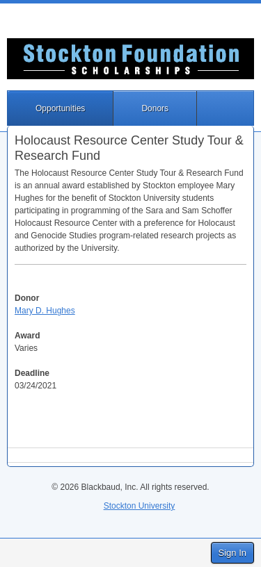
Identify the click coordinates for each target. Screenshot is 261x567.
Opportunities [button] (60, 108)
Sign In (232, 553)
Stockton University (139, 506)
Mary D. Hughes (45, 310)
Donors (154, 108)
